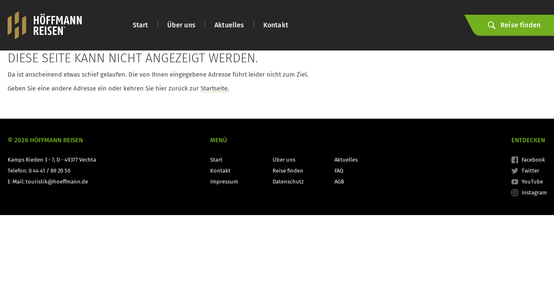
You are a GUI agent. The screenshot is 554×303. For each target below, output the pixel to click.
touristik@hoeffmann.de (57, 181)
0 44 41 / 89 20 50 (49, 170)
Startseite (214, 88)
